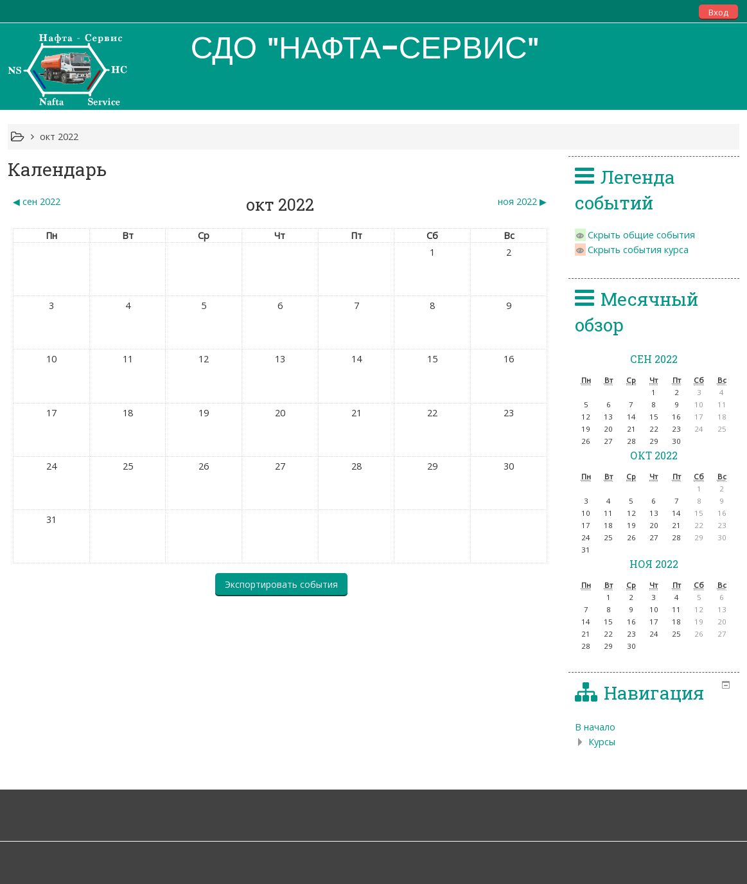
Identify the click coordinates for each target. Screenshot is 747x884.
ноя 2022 (653, 563)
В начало (595, 727)
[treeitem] (654, 727)
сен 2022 (654, 359)
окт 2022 (59, 136)
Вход (718, 12)
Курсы (601, 742)
